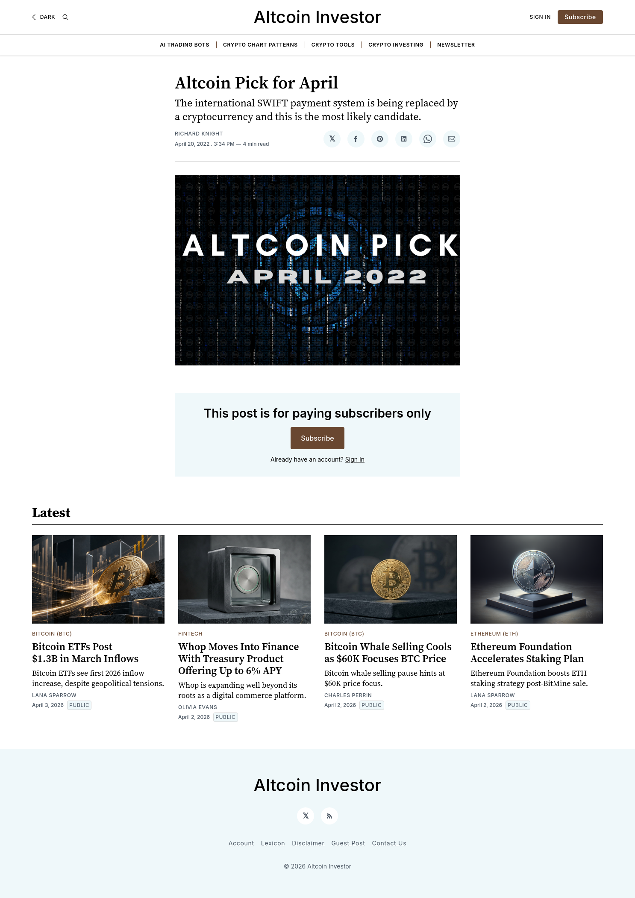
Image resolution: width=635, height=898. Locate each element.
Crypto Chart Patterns (260, 44)
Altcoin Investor (318, 16)
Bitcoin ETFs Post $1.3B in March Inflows (85, 652)
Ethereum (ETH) (494, 633)
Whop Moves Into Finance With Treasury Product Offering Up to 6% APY (238, 658)
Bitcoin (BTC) (52, 633)
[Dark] (43, 17)
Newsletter (456, 44)
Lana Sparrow (54, 695)
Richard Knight (199, 133)
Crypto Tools (333, 44)
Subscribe (580, 17)
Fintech (190, 633)
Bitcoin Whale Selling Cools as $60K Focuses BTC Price (388, 652)
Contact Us (389, 843)
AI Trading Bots (184, 44)
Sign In (540, 17)
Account (241, 843)
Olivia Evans (197, 707)
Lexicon (273, 843)
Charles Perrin (348, 695)
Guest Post (348, 843)
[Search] (65, 17)
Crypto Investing (395, 44)
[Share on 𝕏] (332, 138)
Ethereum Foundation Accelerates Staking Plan (527, 652)
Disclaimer (308, 843)
